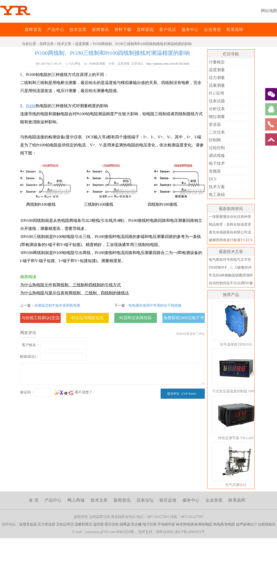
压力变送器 (46, 524)
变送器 (215, 124)
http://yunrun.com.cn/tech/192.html (167, 63)
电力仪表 (150, 524)
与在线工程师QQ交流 (40, 318)
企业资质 (212, 29)
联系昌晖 (235, 29)
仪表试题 (217, 101)
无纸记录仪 (65, 524)
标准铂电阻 (203, 524)
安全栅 (136, 524)
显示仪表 (112, 524)
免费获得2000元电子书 (183, 318)
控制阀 (215, 140)
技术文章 (64, 44)
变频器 (215, 171)
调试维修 (217, 155)
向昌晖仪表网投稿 (135, 318)
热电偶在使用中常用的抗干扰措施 (154, 305)
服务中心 (190, 29)
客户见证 (167, 29)
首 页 (34, 500)
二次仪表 (217, 132)
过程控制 (217, 148)
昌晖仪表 (47, 44)
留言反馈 (168, 500)
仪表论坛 (145, 500)
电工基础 (217, 194)
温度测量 (82, 44)
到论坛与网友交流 (87, 318)
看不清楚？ (73, 392)
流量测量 (217, 85)
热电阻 (229, 524)
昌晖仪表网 (21, 29)
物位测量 (217, 116)
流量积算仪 (83, 524)
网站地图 (269, 11)
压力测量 (217, 77)
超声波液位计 (246, 524)
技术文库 (78, 29)
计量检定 (217, 62)
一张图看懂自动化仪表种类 (230, 217)
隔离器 (125, 524)
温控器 (98, 524)
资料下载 (122, 29)
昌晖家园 (145, 29)
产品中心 (55, 29)
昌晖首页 (33, 29)
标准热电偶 (185, 524)
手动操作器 (166, 524)
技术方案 (217, 187)
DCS (213, 179)
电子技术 (217, 163)
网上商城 (76, 500)
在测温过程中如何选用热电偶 (57, 305)
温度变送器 (28, 524)
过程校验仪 (266, 524)
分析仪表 (217, 109)
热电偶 (218, 524)
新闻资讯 (100, 29)
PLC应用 (216, 93)
